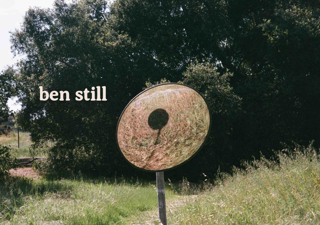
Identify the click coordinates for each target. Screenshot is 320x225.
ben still (72, 94)
